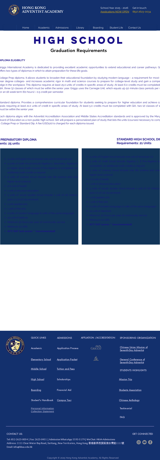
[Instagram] (139, 442)
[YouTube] (144, 442)
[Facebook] (150, 442)
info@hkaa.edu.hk (22, 446)
